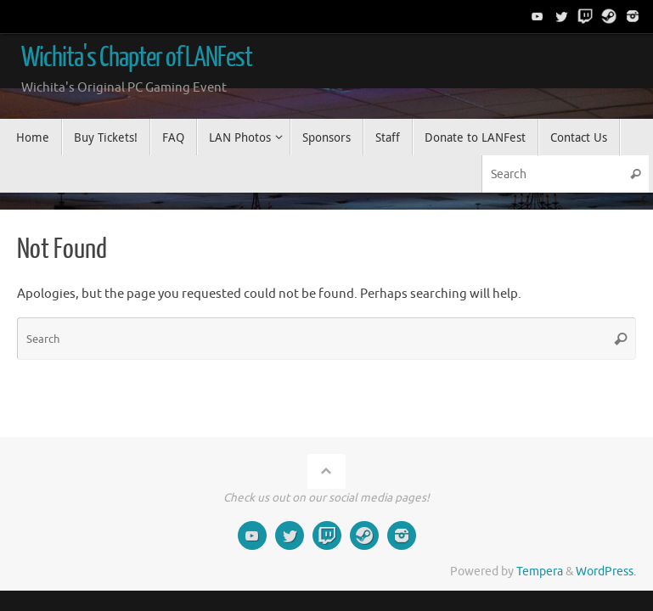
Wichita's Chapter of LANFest (136, 57)
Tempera (539, 571)
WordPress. (606, 571)
